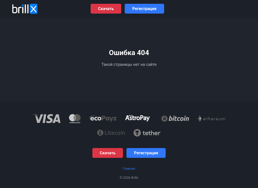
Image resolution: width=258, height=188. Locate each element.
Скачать (106, 8)
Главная (129, 168)
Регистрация (144, 8)
